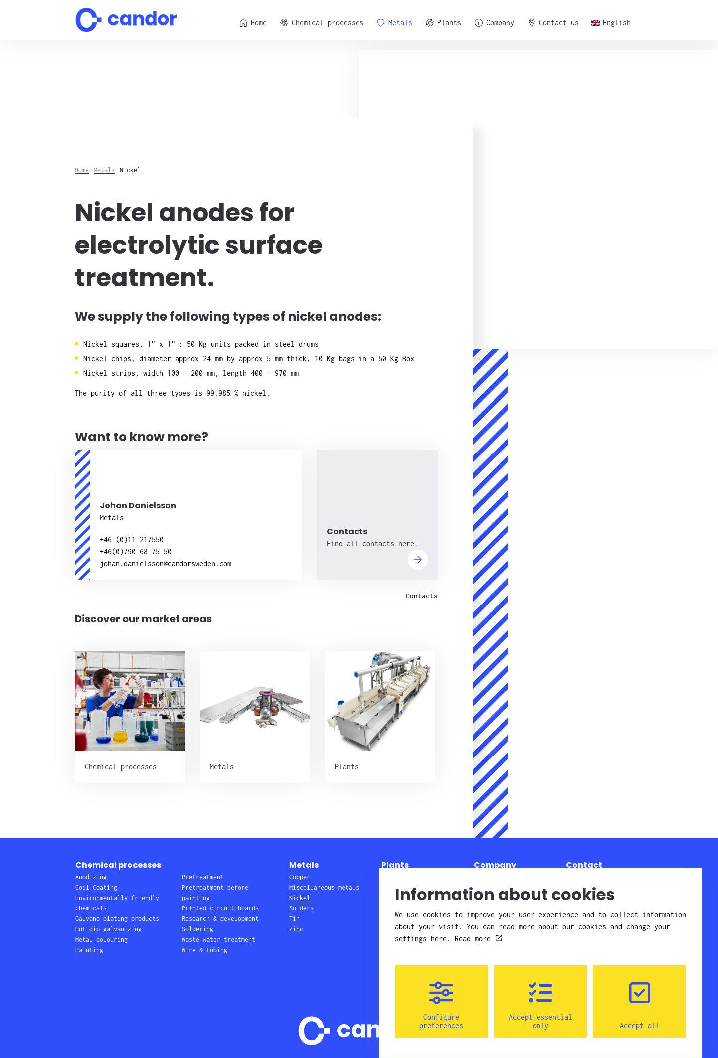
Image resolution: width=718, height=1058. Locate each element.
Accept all (640, 996)
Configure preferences (441, 996)
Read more (478, 929)
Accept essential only (540, 996)
